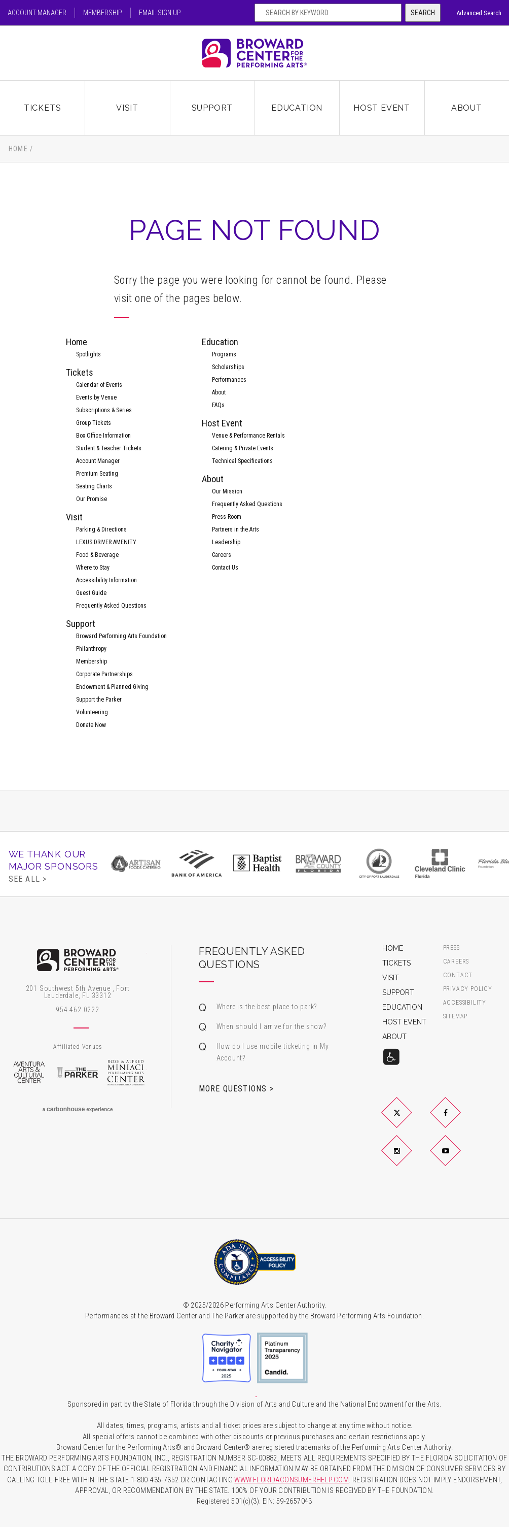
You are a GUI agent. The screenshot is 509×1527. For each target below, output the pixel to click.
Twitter (409, 1120)
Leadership (226, 542)
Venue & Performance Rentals (248, 435)
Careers (221, 554)
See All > (28, 878)
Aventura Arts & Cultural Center (29, 1072)
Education (296, 108)
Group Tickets (93, 422)
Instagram (409, 1159)
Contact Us (225, 567)
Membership (102, 13)
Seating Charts (94, 486)
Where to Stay (93, 567)
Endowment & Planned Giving (112, 686)
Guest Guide (91, 592)
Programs (224, 354)
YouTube (458, 1159)
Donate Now (91, 724)
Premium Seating (97, 473)
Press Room (226, 516)
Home (18, 149)
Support (212, 108)
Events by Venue (96, 397)
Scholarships (228, 367)
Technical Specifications (242, 460)
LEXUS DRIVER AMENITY (106, 542)
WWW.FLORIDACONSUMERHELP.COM (291, 1480)
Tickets (42, 108)
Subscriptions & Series (104, 410)
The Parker (77, 1072)
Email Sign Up (160, 13)
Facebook (458, 1120)
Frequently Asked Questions (111, 605)
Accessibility (464, 1003)
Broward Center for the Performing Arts (254, 53)
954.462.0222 (77, 1010)
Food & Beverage (97, 554)
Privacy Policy (467, 989)
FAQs (218, 405)
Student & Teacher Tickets (108, 448)
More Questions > (236, 1088)
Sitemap (455, 1016)
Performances (229, 379)
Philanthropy (91, 648)
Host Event (381, 108)
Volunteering (92, 712)
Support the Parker (99, 699)
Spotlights (88, 354)
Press (451, 948)
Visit (127, 108)
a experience (78, 1109)
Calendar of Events (99, 384)
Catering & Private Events (242, 448)
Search (423, 13)
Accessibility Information (106, 580)
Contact (458, 975)
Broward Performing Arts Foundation (121, 636)
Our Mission (227, 491)
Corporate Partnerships (104, 674)
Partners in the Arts (235, 529)
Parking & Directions (101, 529)
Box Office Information (103, 435)
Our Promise (91, 499)
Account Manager (37, 13)
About (466, 108)
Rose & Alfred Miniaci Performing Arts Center (126, 1072)
